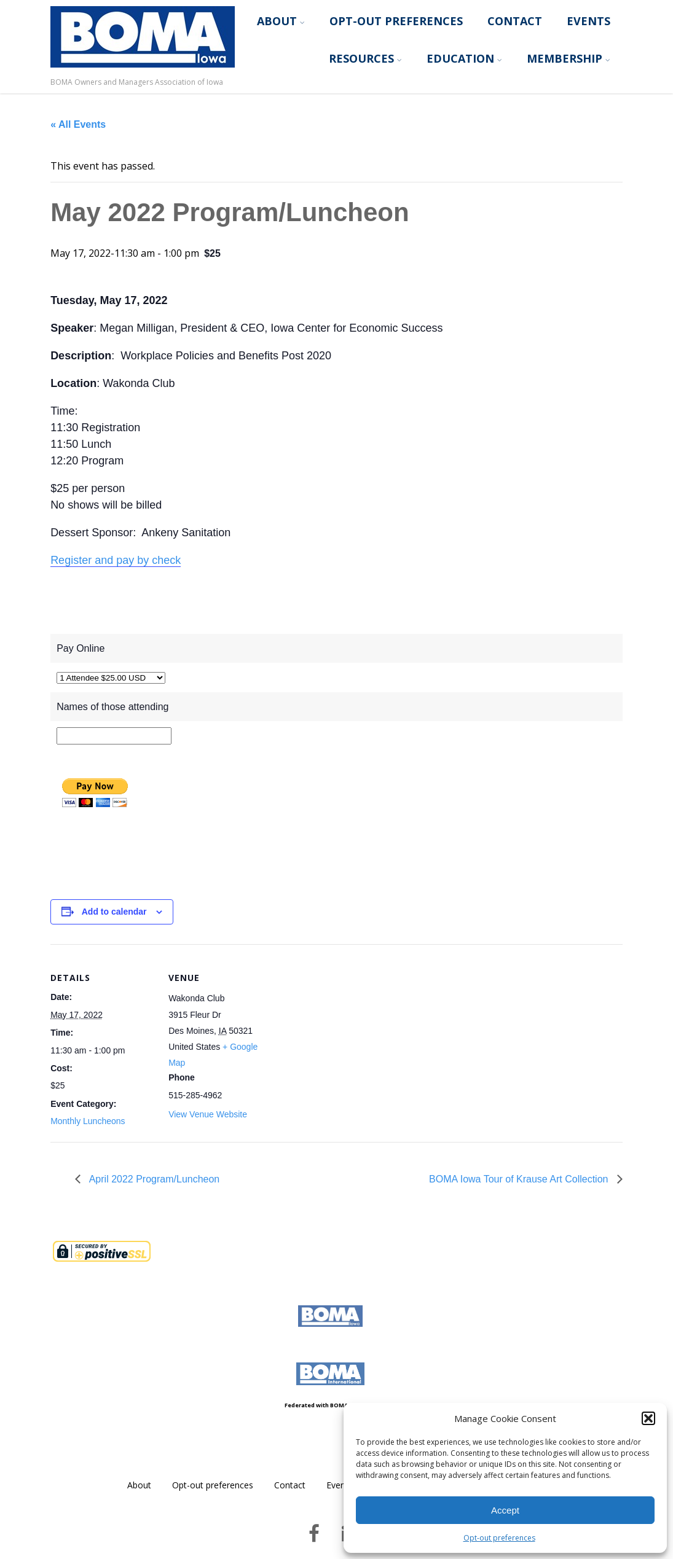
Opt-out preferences (499, 1538)
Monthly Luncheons (87, 1121)
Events (588, 21)
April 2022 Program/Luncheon (153, 1179)
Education (464, 58)
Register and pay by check (115, 560)
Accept (505, 1510)
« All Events (78, 124)
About (281, 21)
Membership (568, 58)
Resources (365, 58)
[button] (648, 1418)
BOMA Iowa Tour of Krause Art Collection (520, 1179)
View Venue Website (207, 1114)
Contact (514, 21)
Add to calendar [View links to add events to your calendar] (114, 911)
